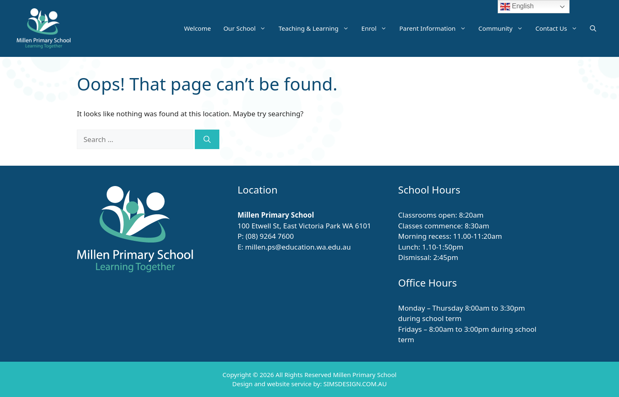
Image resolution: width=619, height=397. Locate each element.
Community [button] (504, 28)
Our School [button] (248, 28)
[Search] (207, 139)
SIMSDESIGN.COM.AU (354, 384)
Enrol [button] (377, 28)
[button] (593, 28)
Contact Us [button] (559, 28)
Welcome (197, 28)
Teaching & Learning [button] (316, 28)
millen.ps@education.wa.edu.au (298, 247)
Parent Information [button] (435, 28)
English (517, 7)
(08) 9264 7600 (270, 236)
